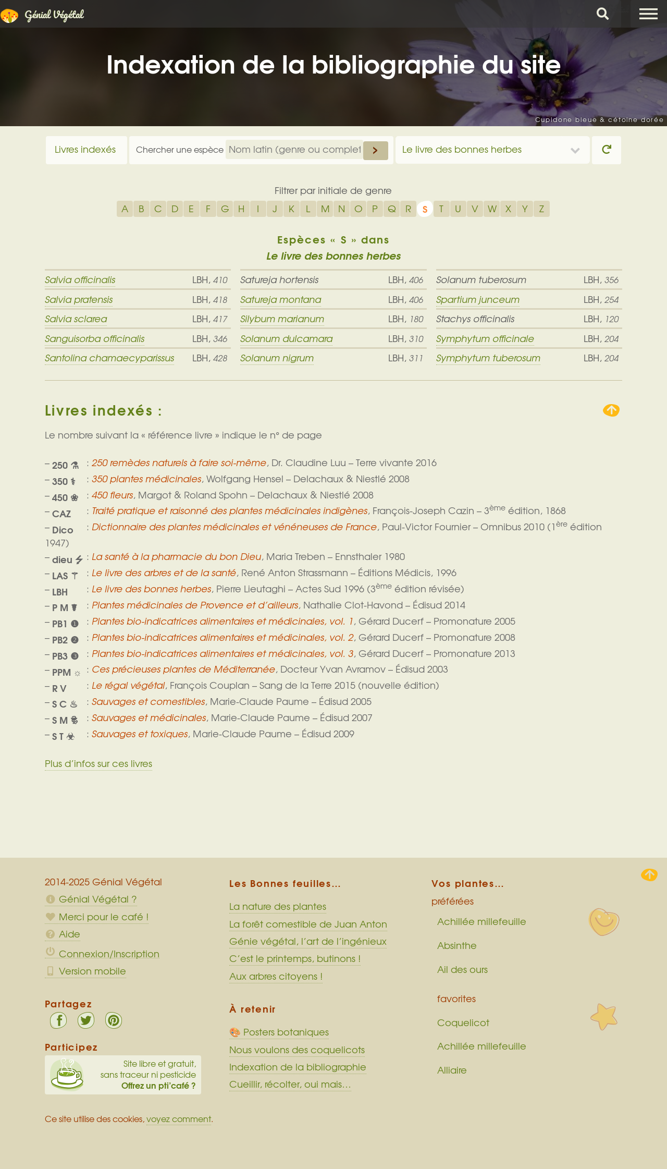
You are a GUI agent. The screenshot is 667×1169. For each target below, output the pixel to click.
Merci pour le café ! (97, 916)
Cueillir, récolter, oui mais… (290, 1084)
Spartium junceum (478, 299)
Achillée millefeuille (481, 921)
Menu (649, 14)
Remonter (611, 410)
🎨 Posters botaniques (279, 1032)
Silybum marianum (282, 318)
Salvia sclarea (76, 318)
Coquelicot (463, 1022)
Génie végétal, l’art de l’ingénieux (308, 941)
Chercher (603, 14)
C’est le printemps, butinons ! (295, 958)
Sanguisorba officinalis (94, 338)
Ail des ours (462, 969)
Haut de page (649, 875)
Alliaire (452, 1070)
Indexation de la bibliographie (297, 1067)
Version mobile (85, 971)
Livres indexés (85, 149)
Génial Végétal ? (91, 899)
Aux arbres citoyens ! (276, 976)
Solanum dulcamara (286, 338)
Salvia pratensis (79, 299)
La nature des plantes (277, 906)
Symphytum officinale (485, 338)
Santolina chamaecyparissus (109, 357)
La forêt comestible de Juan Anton (308, 924)
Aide (62, 934)
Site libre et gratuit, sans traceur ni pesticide (123, 1074)
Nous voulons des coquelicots (297, 1049)
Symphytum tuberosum (488, 357)
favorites (456, 998)
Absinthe (457, 945)
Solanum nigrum (277, 357)
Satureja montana (280, 299)
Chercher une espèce (181, 149)
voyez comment (178, 1119)
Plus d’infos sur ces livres (98, 763)
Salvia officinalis (80, 279)
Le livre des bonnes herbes (462, 149)
